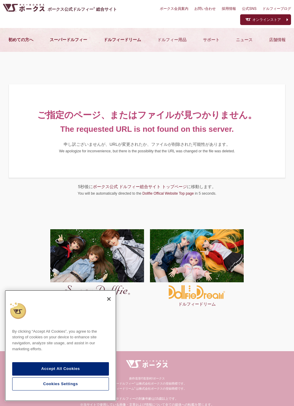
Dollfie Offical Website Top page (168, 193)
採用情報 (229, 9)
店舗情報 (277, 39)
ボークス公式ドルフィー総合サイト (82, 9)
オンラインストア (266, 20)
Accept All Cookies (60, 368)
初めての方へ (20, 39)
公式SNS (249, 9)
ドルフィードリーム (122, 39)
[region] (60, 346)
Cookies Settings (60, 384)
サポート (211, 39)
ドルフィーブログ (276, 9)
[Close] (108, 299)
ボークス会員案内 (174, 9)
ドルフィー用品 (172, 39)
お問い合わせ (205, 9)
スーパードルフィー (68, 39)
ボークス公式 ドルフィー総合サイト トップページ (140, 186)
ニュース (244, 39)
